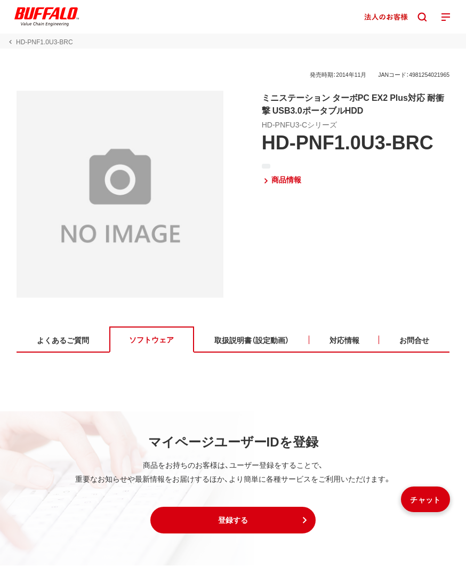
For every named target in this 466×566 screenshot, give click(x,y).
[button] (233, 520)
